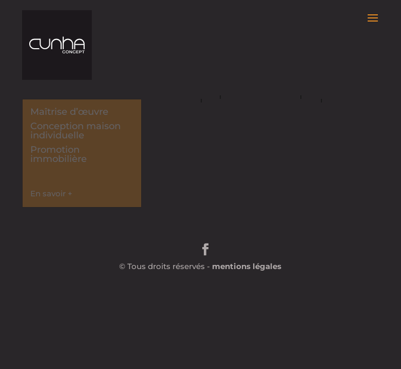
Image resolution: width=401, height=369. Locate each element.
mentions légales (246, 266)
